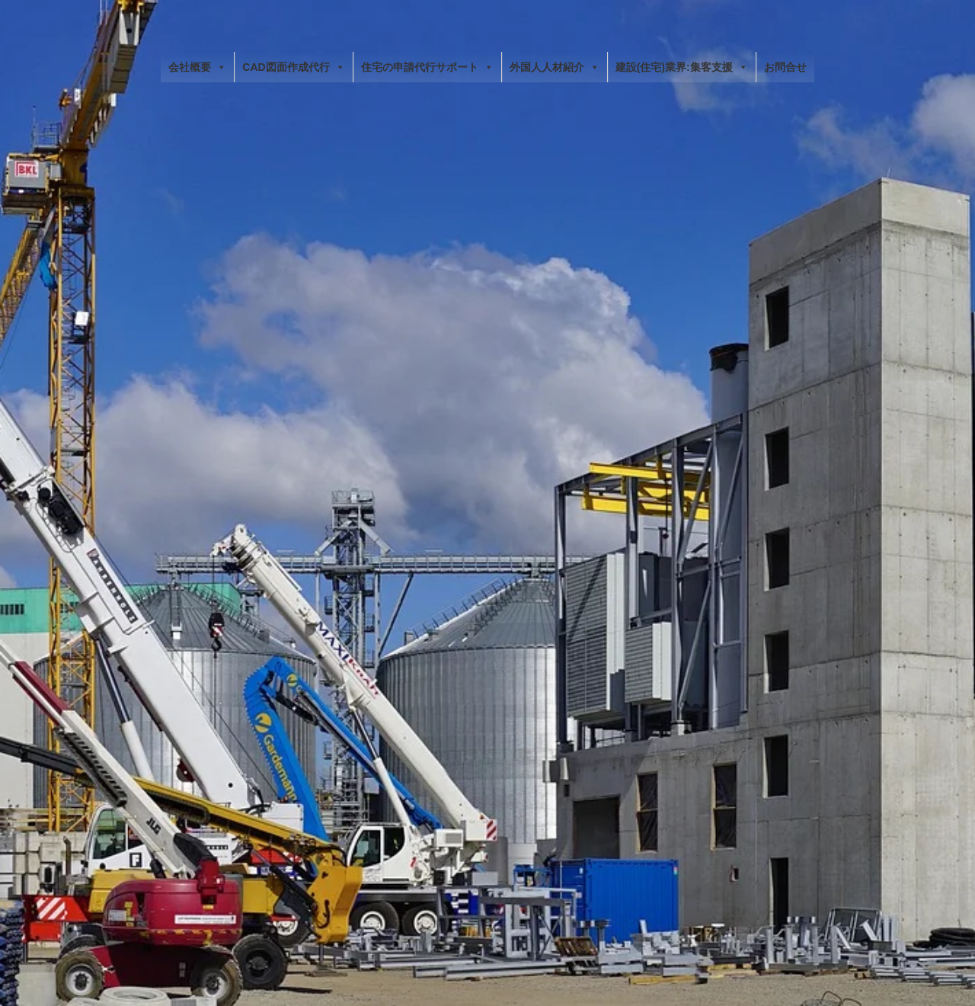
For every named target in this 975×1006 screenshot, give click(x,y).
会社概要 (197, 67)
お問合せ (785, 67)
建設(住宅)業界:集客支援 (681, 67)
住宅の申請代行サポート (427, 67)
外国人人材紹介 (554, 67)
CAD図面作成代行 (293, 67)
